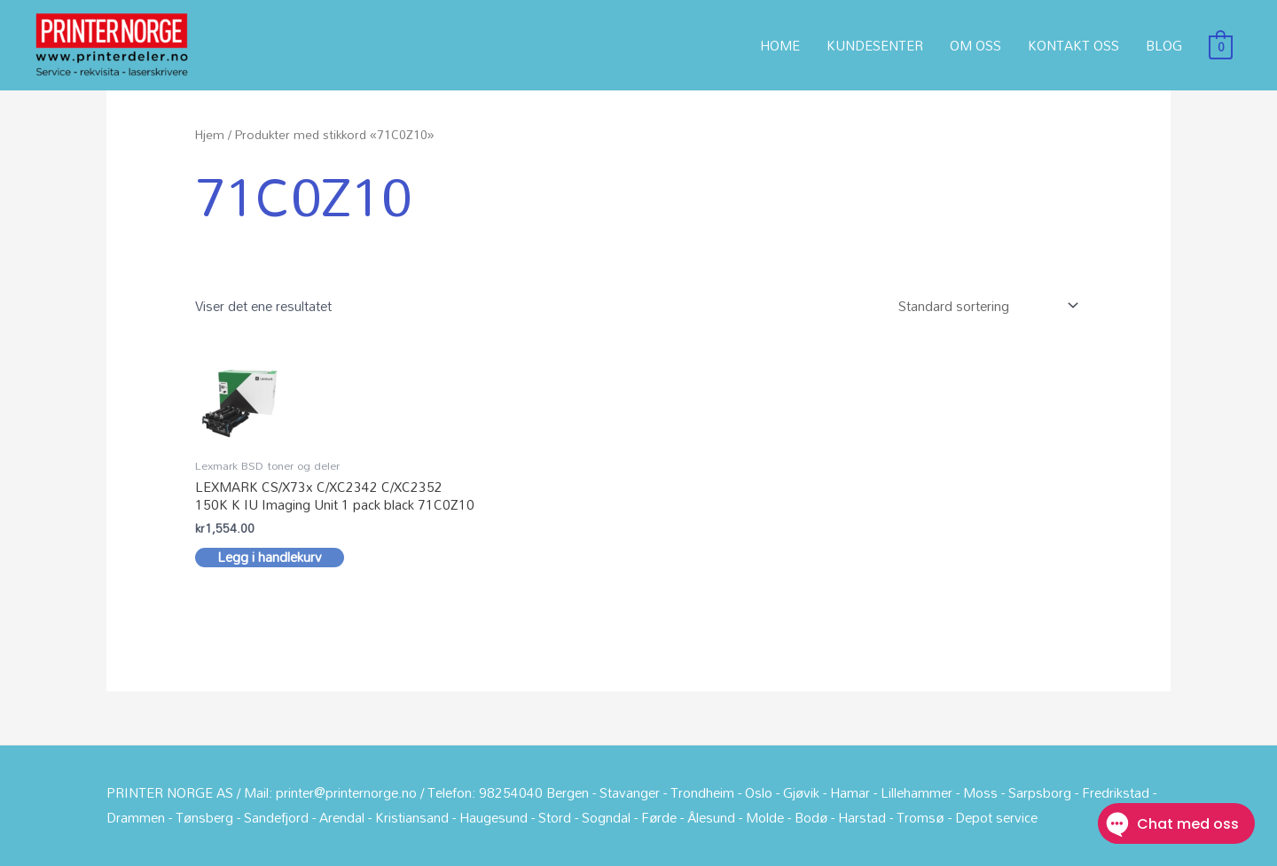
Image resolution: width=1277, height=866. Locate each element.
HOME (780, 45)
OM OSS (975, 45)
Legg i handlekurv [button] (269, 557)
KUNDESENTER (875, 45)
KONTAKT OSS (1073, 45)
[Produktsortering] (985, 306)
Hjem (209, 134)
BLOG (1164, 45)
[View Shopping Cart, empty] (1221, 45)
